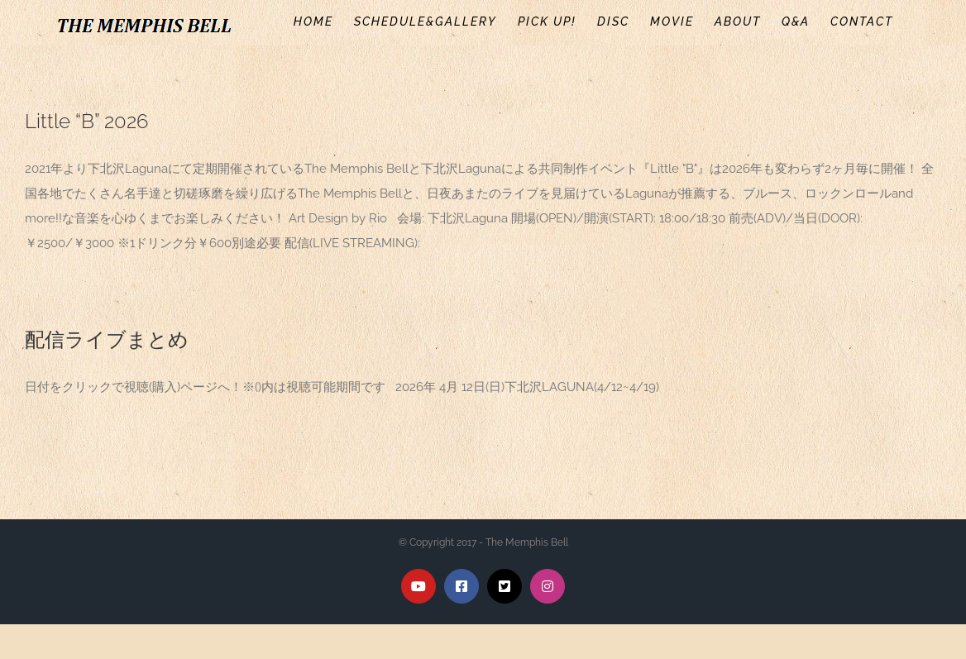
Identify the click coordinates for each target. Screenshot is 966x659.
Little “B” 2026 (86, 121)
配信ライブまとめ (107, 339)
